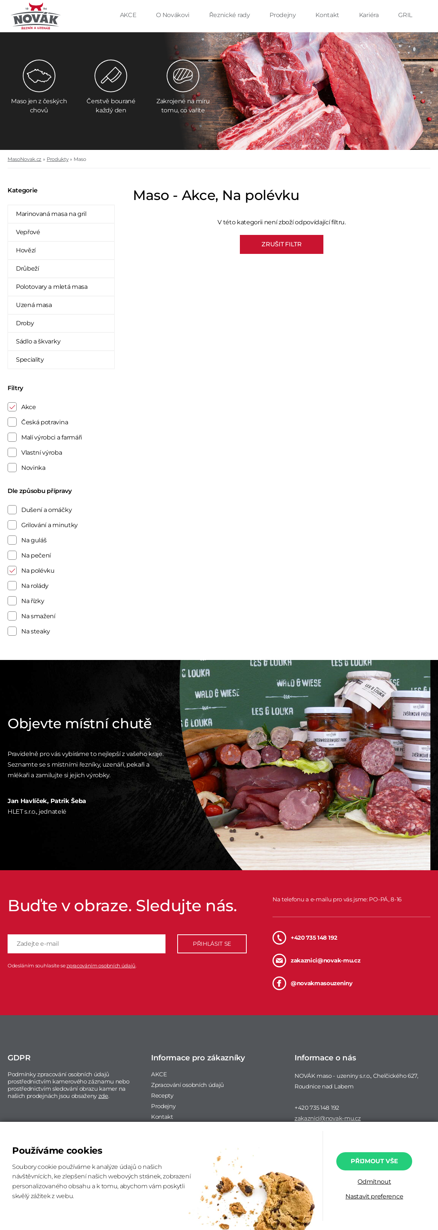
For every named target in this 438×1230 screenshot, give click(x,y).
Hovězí (26, 250)
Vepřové (28, 232)
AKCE (129, 15)
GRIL (405, 15)
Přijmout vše (374, 1161)
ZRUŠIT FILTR (281, 244)
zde (103, 1095)
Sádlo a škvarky (38, 341)
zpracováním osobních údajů (100, 965)
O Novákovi (173, 15)
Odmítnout (374, 1181)
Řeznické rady (230, 15)
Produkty (57, 159)
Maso (80, 159)
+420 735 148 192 (305, 938)
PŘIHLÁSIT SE (212, 943)
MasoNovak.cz (24, 159)
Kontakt (327, 15)
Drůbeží (27, 268)
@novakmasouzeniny (313, 983)
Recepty (162, 1095)
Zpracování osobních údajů (187, 1084)
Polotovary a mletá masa (52, 286)
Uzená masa (34, 305)
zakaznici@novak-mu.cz (316, 960)
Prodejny (283, 15)
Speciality (30, 359)
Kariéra (369, 15)
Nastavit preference (374, 1196)
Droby (25, 323)
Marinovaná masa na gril (51, 213)
